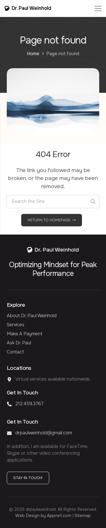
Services (15, 325)
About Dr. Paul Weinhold (32, 316)
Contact (15, 352)
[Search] (92, 201)
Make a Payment (24, 334)
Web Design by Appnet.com (43, 515)
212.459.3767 (29, 404)
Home (33, 54)
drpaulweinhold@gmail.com (43, 433)
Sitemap (83, 515)
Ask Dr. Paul (19, 343)
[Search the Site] (53, 201)
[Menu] (98, 8)
